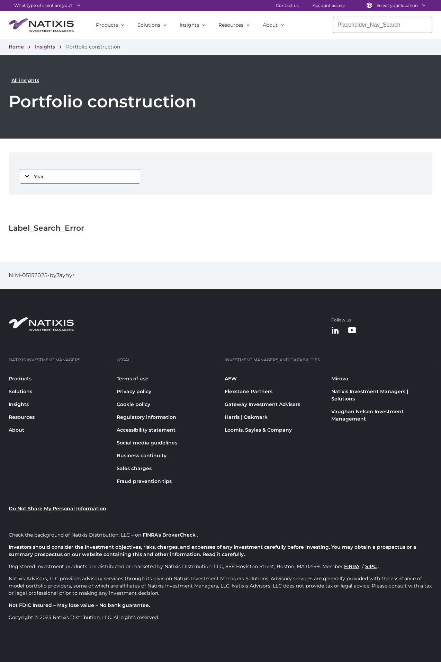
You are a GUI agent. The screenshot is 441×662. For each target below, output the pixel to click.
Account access (329, 5)
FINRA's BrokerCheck (169, 535)
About (270, 25)
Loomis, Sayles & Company (258, 430)
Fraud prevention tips (144, 481)
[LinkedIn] (335, 330)
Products (107, 25)
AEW (231, 379)
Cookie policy (133, 404)
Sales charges (134, 468)
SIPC (371, 566)
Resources (230, 25)
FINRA (351, 566)
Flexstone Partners (248, 391)
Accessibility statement (146, 430)
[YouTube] (352, 330)
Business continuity (141, 455)
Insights (189, 25)
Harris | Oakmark (246, 417)
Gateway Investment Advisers (262, 404)
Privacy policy (134, 391)
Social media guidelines (147, 443)
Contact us (287, 5)
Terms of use (132, 379)
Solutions (148, 25)
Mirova (339, 379)
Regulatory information (146, 417)
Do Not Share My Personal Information (57, 508)
